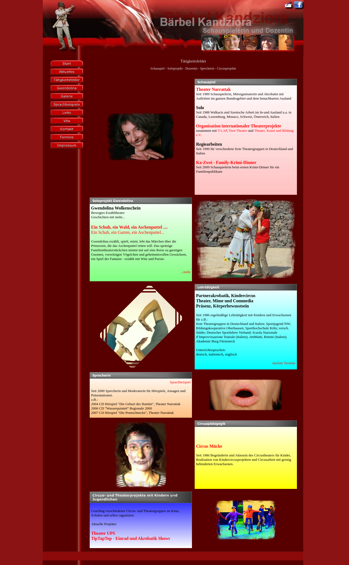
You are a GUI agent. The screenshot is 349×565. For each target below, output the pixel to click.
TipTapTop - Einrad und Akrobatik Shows (130, 538)
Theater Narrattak (213, 89)
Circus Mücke (209, 446)
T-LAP (222, 130)
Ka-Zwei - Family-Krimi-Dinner (226, 162)
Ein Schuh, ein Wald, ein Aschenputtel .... (129, 227)
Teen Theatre (238, 130)
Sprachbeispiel (180, 382)
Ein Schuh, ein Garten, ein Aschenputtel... (127, 232)
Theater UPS (103, 533)
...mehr (186, 272)
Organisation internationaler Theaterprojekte (238, 126)
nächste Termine (284, 363)
